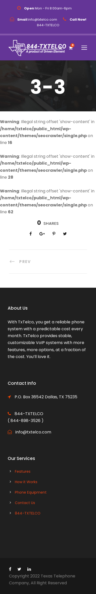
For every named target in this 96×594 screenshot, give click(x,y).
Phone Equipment (31, 492)
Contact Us (25, 502)
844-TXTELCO (27, 513)
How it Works (26, 481)
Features (22, 471)
